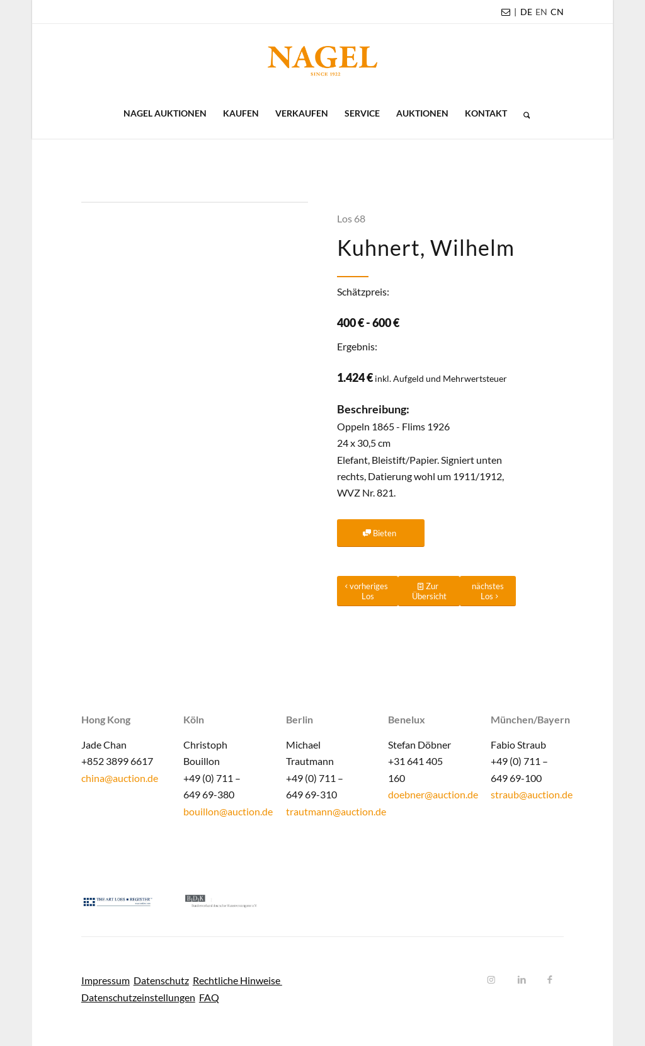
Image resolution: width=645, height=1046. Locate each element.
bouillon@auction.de (228, 811)
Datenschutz (161, 980)
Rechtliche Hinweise (237, 980)
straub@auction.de (532, 794)
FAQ (209, 997)
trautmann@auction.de (336, 811)
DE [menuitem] (526, 11)
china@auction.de (119, 778)
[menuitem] (526, 12)
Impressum (105, 980)
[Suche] (522, 113)
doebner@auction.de (433, 794)
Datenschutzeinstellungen (138, 997)
